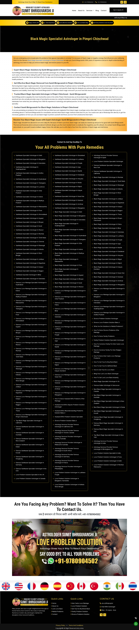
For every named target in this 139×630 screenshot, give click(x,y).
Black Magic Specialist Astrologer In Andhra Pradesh (68, 231)
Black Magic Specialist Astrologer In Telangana (69, 239)
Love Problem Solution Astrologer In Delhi (107, 461)
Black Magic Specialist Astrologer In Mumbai (107, 177)
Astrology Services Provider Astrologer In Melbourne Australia (67, 443)
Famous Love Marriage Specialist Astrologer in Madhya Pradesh (30, 296)
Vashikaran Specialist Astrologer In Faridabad (68, 175)
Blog (97, 10)
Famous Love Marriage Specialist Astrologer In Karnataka (108, 302)
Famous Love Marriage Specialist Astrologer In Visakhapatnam (108, 308)
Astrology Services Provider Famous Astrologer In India (105, 442)
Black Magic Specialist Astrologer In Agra (106, 244)
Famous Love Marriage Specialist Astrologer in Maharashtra (30, 302)
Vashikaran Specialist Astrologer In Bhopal (28, 222)
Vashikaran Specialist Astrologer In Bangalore (29, 159)
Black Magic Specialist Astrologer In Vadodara (108, 232)
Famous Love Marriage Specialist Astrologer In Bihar (69, 310)
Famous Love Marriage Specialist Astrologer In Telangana (30, 308)
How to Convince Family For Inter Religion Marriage (106, 351)
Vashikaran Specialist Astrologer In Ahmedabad (30, 214)
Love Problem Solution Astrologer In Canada (29, 478)
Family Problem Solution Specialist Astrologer (108, 340)
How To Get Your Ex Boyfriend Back (104, 362)
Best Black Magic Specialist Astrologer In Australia (106, 396)
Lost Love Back (57, 609)
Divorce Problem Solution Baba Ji (65, 420)
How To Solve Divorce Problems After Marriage (105, 331)
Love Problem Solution (79, 606)
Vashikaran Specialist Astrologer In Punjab (67, 163)
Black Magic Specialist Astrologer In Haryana (107, 255)
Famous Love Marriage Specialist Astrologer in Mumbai (30, 350)
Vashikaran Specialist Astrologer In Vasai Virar (68, 196)
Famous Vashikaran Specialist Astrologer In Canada (29, 428)
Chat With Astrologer (107, 606)
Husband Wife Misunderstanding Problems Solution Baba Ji (68, 412)
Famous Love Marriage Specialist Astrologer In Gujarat (30, 326)
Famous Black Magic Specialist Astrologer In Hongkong (107, 418)
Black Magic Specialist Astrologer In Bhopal (68, 279)
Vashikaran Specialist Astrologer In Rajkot (67, 186)
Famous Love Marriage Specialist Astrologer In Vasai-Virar (69, 376)
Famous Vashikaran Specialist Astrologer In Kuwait (29, 452)
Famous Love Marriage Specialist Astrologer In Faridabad (69, 352)
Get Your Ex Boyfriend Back (80, 609)
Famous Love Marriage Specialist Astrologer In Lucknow (69, 292)
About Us (81, 10)
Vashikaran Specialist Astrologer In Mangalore (69, 208)
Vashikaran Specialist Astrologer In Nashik (67, 171)
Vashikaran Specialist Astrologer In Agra (67, 167)
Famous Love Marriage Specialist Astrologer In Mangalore (69, 394)
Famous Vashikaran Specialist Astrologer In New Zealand (29, 440)
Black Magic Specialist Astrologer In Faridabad (108, 251)
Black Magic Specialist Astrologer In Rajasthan (108, 203)
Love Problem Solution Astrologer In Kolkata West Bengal (68, 486)
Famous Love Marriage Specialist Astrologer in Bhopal (30, 332)
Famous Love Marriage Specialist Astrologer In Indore (30, 290)
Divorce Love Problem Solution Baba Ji (106, 322)
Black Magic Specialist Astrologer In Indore (68, 249)
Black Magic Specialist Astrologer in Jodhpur (107, 199)
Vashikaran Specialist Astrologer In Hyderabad (30, 179)
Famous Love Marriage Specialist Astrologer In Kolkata (30, 374)
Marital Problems (57, 611)
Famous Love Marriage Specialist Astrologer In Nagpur (30, 404)
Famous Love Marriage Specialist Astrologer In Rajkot (69, 364)
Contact (103, 10)
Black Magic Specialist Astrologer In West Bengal (106, 194)
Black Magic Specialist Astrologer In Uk (105, 381)
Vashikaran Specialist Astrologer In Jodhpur (29, 259)
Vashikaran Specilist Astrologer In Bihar (27, 275)
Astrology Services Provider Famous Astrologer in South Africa (66, 449)
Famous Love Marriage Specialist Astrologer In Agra (69, 340)
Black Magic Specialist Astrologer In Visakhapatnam (65, 225)
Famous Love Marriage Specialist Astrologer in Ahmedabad (30, 320)
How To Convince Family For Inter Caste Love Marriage (108, 345)
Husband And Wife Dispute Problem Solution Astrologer (69, 406)
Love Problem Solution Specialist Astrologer (107, 161)
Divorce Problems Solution (80, 614)
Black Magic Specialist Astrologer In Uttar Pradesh (67, 244)
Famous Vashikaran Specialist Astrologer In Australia (29, 434)
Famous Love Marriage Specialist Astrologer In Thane (30, 410)
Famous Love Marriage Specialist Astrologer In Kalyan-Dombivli (69, 370)
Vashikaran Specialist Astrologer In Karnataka (29, 163)
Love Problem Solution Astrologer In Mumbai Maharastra (108, 466)
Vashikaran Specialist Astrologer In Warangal (29, 245)
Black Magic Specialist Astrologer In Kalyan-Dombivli (107, 268)
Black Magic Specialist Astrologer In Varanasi (107, 277)
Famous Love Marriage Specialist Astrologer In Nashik (69, 346)
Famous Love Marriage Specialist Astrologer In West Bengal (30, 380)
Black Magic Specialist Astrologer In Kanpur (107, 206)
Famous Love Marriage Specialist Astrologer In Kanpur (30, 398)
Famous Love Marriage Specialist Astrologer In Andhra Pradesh (108, 314)
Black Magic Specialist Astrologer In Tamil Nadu (108, 181)
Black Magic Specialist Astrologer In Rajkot (107, 263)
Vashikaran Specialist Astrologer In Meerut (28, 230)
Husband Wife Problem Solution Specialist (68, 417)
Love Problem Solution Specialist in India (106, 453)
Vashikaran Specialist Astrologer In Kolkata (29, 249)
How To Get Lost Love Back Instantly (105, 377)
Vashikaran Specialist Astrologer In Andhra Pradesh (28, 174)
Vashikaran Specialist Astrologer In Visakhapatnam (26, 168)
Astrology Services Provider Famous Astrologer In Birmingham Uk (105, 448)
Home (74, 10)
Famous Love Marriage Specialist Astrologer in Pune (30, 314)
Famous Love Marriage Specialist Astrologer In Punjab (69, 334)
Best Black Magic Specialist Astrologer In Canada (106, 390)
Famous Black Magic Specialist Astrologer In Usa (107, 430)
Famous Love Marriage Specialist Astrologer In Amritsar (69, 388)
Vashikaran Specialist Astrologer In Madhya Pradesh (29, 202)
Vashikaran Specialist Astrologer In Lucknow (29, 187)
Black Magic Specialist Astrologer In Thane (107, 214)
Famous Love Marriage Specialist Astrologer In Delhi (108, 290)
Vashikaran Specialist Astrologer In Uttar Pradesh (28, 192)
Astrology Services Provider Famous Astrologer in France (66, 461)
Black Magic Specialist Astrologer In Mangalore (108, 285)
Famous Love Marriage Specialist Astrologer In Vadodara (69, 316)
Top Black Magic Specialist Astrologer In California (28, 422)
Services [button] (89, 10)
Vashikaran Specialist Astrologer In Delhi (28, 155)
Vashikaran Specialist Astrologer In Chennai (29, 241)
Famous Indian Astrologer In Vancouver (105, 385)
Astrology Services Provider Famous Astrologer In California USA (66, 425)
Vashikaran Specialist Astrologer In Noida (67, 182)
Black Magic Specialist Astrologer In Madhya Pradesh (68, 254)
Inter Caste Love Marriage (80, 603)
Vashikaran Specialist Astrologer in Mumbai (29, 234)
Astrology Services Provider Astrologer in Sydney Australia (67, 437)
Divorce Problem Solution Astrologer (105, 318)
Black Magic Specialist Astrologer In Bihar (106, 228)
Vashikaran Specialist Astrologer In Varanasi (68, 200)
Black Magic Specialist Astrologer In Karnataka (69, 220)
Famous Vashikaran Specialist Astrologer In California (107, 172)
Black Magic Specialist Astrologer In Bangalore (69, 216)
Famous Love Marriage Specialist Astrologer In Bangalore (108, 296)
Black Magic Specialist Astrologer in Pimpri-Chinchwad (46, 60)
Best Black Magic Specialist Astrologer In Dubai (108, 407)
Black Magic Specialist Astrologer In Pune (67, 265)
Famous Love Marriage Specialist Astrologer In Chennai (30, 362)
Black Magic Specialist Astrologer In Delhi (67, 212)
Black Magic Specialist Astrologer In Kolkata (107, 189)
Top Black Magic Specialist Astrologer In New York (108, 436)
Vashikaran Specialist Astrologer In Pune (28, 210)
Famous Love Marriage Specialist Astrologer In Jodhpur (30, 386)
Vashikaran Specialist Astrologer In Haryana (68, 179)
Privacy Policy (61, 625)
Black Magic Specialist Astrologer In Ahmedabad (65, 270)
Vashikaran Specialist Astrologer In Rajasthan (29, 263)
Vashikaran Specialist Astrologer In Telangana (30, 183)
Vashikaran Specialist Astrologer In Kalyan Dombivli (67, 191)
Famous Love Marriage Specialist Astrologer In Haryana (69, 358)
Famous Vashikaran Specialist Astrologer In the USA (30, 470)
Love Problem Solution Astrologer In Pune (107, 457)
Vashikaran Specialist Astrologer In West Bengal (28, 254)
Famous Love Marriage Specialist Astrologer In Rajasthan (30, 392)
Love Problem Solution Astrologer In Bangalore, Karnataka (66, 480)
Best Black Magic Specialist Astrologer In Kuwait (106, 412)
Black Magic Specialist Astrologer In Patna (107, 224)
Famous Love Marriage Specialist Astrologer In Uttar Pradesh (69, 298)
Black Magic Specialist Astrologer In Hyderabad (69, 235)
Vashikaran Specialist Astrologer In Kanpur (28, 267)
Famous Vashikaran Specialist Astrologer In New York (107, 166)
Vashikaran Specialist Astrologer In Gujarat (28, 218)
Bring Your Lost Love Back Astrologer (105, 374)
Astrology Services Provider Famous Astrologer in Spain (105, 156)
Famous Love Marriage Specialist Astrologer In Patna (69, 304)
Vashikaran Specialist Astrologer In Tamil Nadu (30, 238)
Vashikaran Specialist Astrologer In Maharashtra (30, 206)
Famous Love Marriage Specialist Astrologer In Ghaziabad (69, 322)
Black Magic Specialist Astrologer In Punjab (107, 240)
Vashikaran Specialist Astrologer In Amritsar (68, 204)
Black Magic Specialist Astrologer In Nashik (107, 247)
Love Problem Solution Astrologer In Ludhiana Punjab (69, 474)
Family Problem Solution (79, 611)
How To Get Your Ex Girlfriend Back (104, 366)
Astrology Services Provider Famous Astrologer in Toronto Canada (66, 431)
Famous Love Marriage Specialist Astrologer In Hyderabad (30, 284)
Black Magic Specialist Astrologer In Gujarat (68, 275)
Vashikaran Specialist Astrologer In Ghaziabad (69, 155)
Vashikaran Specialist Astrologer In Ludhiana (68, 159)
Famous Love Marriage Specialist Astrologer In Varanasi (69, 382)
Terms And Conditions (76, 625)
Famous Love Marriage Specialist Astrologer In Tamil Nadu (30, 356)
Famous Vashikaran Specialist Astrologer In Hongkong (29, 458)
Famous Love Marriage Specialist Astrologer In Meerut (30, 344)
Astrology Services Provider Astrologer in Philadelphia (67, 467)
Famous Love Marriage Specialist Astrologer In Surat (30, 338)
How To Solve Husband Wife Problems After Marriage (68, 400)
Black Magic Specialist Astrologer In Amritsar (107, 281)
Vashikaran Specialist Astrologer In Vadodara (29, 279)
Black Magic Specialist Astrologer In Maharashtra (65, 260)
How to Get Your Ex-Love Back (103, 370)
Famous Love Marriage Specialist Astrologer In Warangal (30, 368)
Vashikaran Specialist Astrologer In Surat (28, 226)
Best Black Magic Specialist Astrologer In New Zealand (108, 402)
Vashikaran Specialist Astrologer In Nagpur (29, 271)
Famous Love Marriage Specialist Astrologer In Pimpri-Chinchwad (30, 416)
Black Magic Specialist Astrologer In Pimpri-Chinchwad (107, 219)
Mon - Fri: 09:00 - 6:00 (108, 610)
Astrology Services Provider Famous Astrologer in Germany (66, 455)
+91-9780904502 (87, 2)
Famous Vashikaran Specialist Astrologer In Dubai (29, 446)
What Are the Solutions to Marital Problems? (107, 326)
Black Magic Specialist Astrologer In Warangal (108, 185)
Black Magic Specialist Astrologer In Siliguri (107, 259)
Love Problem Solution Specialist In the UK (29, 475)
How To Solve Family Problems (103, 336)
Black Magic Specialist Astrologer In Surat (67, 283)
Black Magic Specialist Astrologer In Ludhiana (108, 236)
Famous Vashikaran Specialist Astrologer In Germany (29, 464)
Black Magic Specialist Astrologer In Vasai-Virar (108, 273)
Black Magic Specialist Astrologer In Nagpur (107, 210)
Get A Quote (118, 10)
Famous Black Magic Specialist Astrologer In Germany (107, 424)
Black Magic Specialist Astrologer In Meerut (68, 287)
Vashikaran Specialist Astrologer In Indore (28, 197)
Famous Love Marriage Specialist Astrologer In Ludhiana (69, 328)
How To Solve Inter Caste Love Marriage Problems (106, 357)
